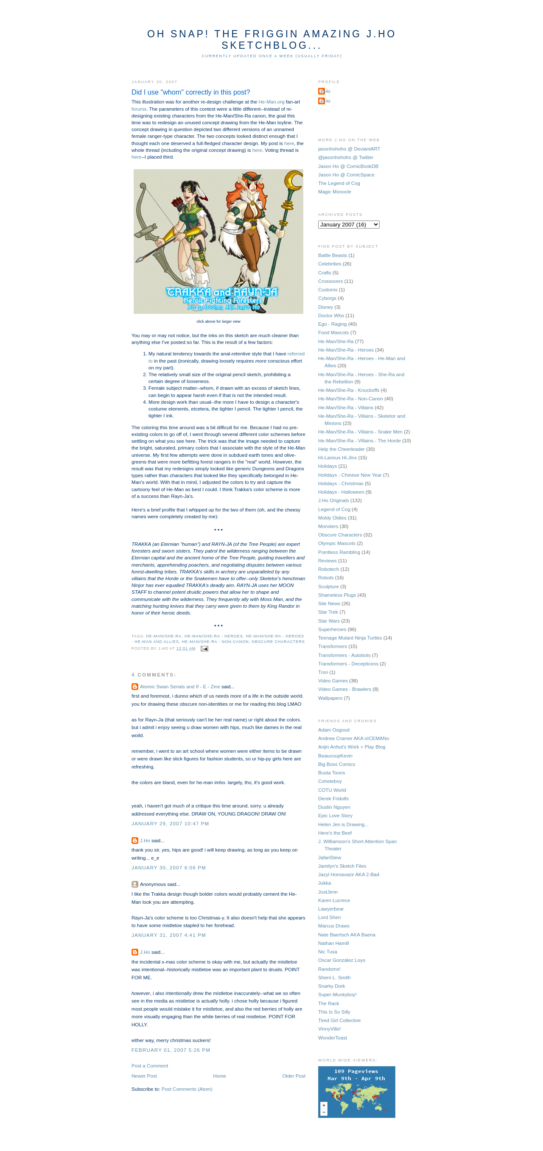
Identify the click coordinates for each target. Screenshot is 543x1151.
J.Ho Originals (333, 500)
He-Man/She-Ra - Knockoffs (348, 390)
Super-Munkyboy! (337, 994)
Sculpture (328, 586)
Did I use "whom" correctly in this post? (191, 92)
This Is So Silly (334, 1011)
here (289, 143)
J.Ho (145, 840)
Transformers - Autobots (344, 655)
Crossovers (330, 281)
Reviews (327, 560)
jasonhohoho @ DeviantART (349, 148)
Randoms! (329, 969)
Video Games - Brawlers (344, 689)
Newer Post (144, 1075)
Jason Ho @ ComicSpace (346, 174)
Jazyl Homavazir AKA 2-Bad (348, 874)
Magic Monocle (334, 191)
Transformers (332, 646)
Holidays (327, 466)
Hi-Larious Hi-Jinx (337, 457)
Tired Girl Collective (339, 1020)
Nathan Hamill (333, 943)
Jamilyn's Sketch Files (342, 866)
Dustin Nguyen (334, 807)
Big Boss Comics (336, 764)
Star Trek (328, 612)
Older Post (293, 1075)
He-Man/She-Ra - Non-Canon (215, 642)
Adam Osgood (334, 729)
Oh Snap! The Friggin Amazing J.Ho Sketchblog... (272, 39)
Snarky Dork (331, 986)
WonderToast (332, 1037)
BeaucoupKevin (335, 755)
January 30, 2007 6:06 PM (169, 867)
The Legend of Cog (339, 183)
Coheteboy (330, 781)
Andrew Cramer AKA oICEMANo (353, 738)
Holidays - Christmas (341, 483)
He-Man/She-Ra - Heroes (214, 636)
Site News (329, 603)
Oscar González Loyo (341, 960)
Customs (328, 289)
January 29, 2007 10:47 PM (170, 823)
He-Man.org (272, 101)
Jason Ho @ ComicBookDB (348, 166)
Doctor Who (331, 315)
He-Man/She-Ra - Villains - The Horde (359, 440)
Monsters (328, 526)
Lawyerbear (331, 908)
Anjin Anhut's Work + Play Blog (352, 746)
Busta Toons (331, 772)
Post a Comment (150, 1065)
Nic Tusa (327, 951)
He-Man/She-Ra (164, 636)
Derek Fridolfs (333, 798)
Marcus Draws (334, 925)
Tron (323, 672)
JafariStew (329, 857)
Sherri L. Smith (334, 977)
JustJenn (328, 891)
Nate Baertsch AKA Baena (346, 934)
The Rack (328, 1003)
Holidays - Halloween (341, 491)
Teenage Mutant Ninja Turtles (350, 637)
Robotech (328, 569)
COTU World (332, 790)
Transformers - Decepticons (348, 663)
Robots (326, 577)
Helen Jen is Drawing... (343, 824)
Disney (325, 307)
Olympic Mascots (336, 543)
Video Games (333, 680)
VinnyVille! (329, 1028)
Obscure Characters (278, 642)
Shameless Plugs (337, 595)
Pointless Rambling (339, 552)
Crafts (324, 272)
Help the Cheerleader (341, 449)
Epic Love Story (335, 815)
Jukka (324, 883)
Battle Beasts (332, 255)
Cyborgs (327, 298)
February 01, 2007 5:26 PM (171, 1050)
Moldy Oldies (332, 517)
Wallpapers (330, 698)
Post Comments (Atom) (187, 1089)
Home (219, 1075)
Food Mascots (333, 332)
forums (139, 109)
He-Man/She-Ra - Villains (345, 407)
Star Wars (329, 620)
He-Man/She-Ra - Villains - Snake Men (360, 431)
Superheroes (332, 629)
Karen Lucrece (334, 900)
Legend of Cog (334, 509)
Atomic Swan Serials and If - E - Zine (180, 686)
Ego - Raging (332, 324)
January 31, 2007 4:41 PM (169, 935)
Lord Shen (329, 917)
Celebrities (329, 263)
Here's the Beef (335, 832)
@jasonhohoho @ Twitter (345, 157)
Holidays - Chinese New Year (350, 475)
